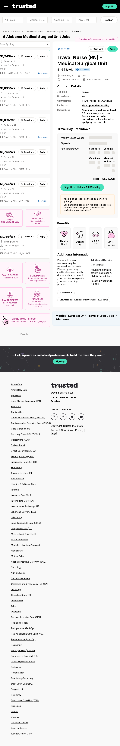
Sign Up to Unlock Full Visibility (82, 187)
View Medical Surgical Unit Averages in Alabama (84, 300)
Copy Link (27, 56)
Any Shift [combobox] (83, 19)
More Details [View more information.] (66, 292)
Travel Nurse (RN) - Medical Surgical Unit (82, 60)
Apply (42, 56)
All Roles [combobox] (10, 19)
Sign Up (109, 6)
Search (109, 19)
